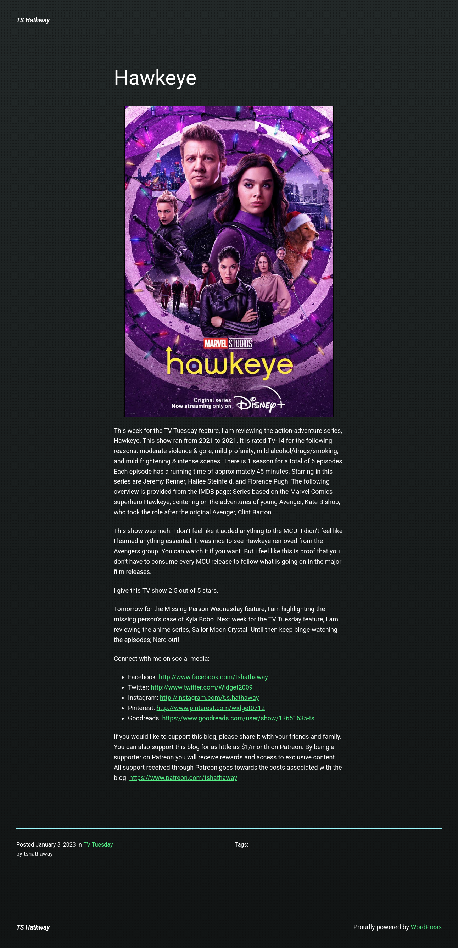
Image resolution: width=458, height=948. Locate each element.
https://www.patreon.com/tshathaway (183, 777)
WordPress (426, 927)
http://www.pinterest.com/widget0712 (211, 708)
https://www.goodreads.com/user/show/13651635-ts (238, 718)
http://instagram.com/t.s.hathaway (209, 697)
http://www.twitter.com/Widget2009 (202, 687)
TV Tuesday (98, 844)
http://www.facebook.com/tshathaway (213, 677)
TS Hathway (33, 20)
